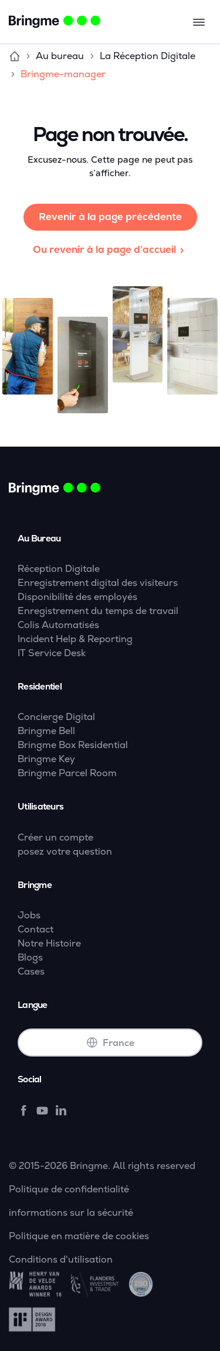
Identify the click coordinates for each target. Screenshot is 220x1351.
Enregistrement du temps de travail (98, 611)
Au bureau (60, 56)
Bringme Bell (46, 731)
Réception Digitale (59, 569)
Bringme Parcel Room (67, 773)
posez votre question (65, 851)
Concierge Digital (56, 717)
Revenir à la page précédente (110, 216)
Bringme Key (46, 759)
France (110, 1043)
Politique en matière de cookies (79, 1236)
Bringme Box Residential (73, 745)
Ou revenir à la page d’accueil (110, 249)
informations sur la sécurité (71, 1212)
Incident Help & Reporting (75, 639)
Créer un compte (55, 837)
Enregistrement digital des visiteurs (98, 583)
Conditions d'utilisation (61, 1259)
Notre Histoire (49, 943)
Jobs (29, 915)
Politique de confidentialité (69, 1189)
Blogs (30, 957)
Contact (35, 929)
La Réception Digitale (147, 56)
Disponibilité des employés (77, 597)
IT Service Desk (52, 653)
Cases (31, 971)
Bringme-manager (63, 74)
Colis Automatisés (58, 625)
